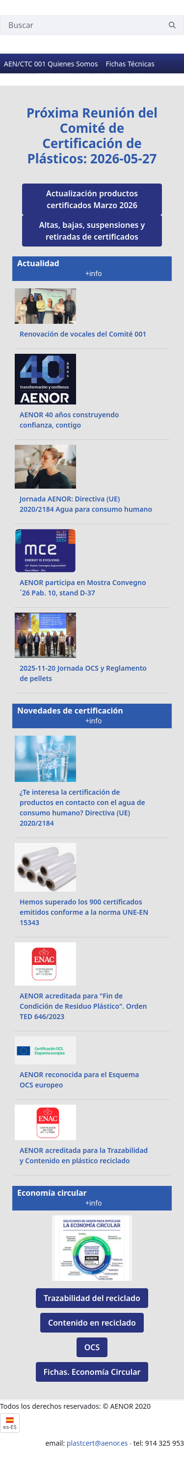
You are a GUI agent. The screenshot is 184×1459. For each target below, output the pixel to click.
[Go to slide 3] (83, 74)
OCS (92, 1347)
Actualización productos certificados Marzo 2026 (92, 199)
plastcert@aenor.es (97, 1443)
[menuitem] (51, 64)
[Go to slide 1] (45, 74)
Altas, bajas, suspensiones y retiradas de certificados (92, 230)
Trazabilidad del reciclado (92, 1298)
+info (94, 273)
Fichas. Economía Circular (92, 1371)
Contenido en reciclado (92, 1322)
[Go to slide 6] (138, 74)
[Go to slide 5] (120, 74)
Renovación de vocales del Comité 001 (83, 334)
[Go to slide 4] (101, 74)
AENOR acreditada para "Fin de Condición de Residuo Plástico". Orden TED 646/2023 (83, 1006)
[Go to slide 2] (64, 74)
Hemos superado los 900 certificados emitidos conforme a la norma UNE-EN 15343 (84, 912)
